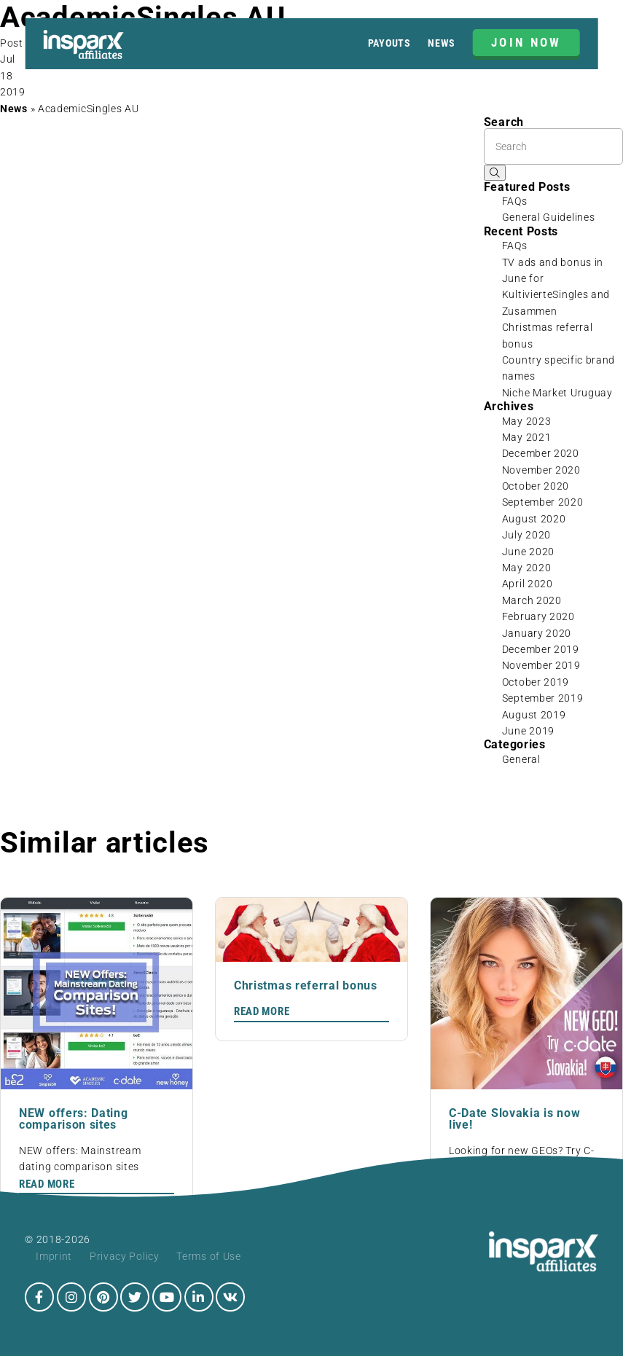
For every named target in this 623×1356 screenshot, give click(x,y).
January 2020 (536, 633)
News (441, 43)
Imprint (54, 1256)
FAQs (515, 201)
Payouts (389, 43)
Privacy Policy (125, 1256)
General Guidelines (548, 217)
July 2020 (526, 535)
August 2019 (534, 715)
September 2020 (543, 502)
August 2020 (534, 519)
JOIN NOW (526, 42)
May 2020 (527, 567)
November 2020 (541, 470)
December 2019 (540, 649)
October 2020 (535, 486)
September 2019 (543, 698)
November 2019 (541, 665)
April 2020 (527, 583)
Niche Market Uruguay (557, 393)
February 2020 (538, 616)
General (521, 759)
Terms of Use (208, 1256)
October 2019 (535, 682)
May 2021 (527, 437)
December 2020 (540, 453)
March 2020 (532, 600)
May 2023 (527, 421)
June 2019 (528, 731)
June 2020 (528, 551)
